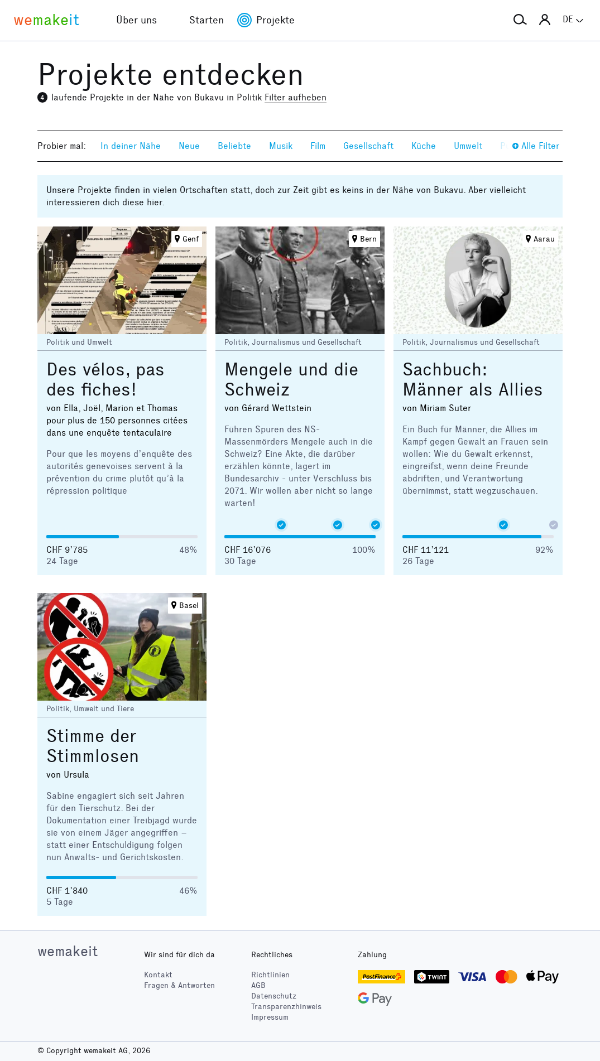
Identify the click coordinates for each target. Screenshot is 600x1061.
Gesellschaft (368, 146)
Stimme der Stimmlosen (92, 746)
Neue (189, 146)
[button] (520, 20)
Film (317, 146)
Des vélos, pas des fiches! (105, 380)
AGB (258, 985)
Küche (423, 146)
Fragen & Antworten (179, 985)
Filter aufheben (296, 97)
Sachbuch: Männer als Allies (472, 380)
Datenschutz (273, 996)
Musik (280, 146)
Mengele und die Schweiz (291, 380)
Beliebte (234, 146)
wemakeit (67, 951)
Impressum (270, 1017)
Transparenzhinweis (286, 1006)
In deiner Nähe (130, 146)
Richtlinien (270, 975)
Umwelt (468, 146)
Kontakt (158, 975)
